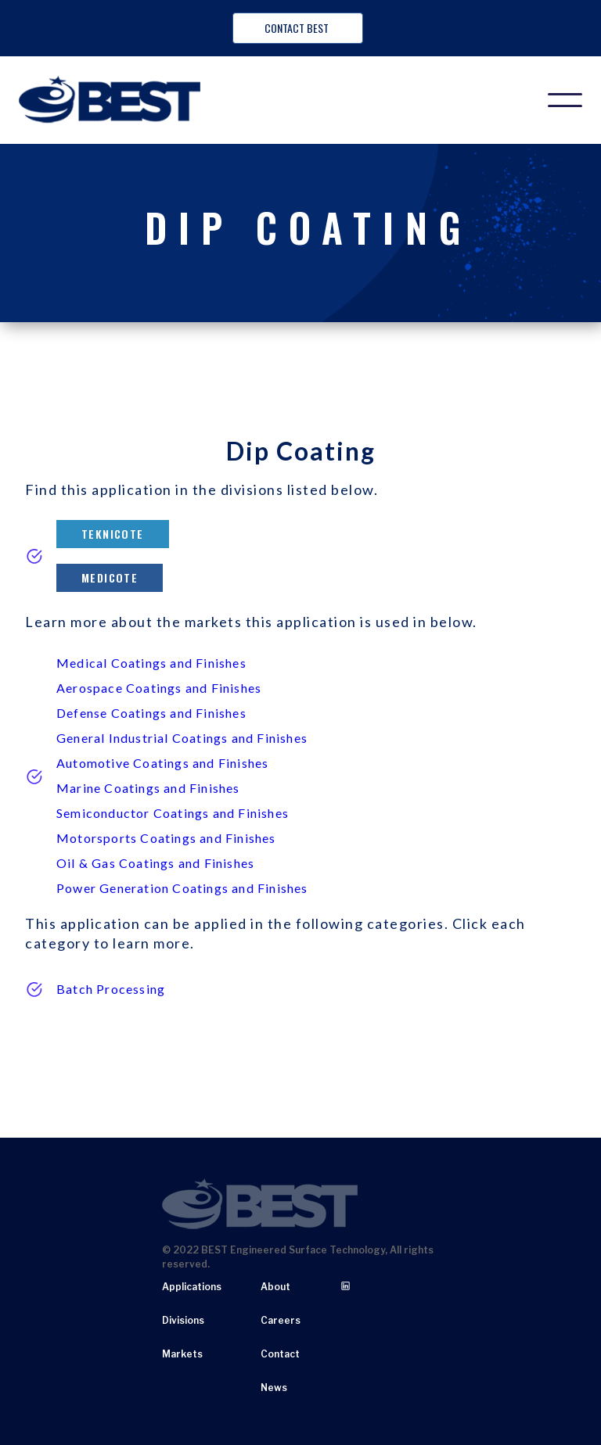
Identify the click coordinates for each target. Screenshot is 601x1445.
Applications (191, 1287)
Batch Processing (110, 988)
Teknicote (112, 533)
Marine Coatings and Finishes (148, 787)
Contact (280, 1354)
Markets (182, 1354)
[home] (109, 100)
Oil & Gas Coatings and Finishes (155, 862)
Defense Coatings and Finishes (151, 712)
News (274, 1387)
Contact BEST (298, 28)
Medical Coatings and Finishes (151, 662)
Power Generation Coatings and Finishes (182, 887)
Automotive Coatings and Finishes (162, 762)
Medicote (109, 577)
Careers (280, 1320)
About (275, 1287)
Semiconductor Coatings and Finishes (172, 812)
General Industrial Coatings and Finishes (182, 737)
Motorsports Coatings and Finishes (166, 837)
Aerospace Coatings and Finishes (158, 687)
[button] (565, 100)
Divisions (183, 1320)
